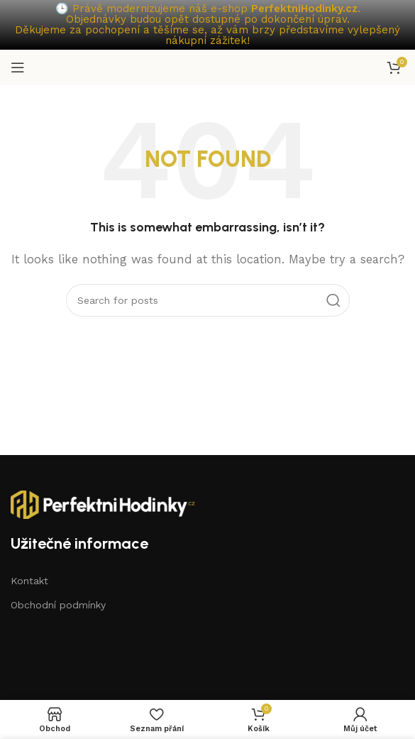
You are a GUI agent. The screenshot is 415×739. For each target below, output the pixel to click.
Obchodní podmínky (58, 605)
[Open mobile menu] (18, 67)
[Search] (208, 300)
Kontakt (29, 580)
